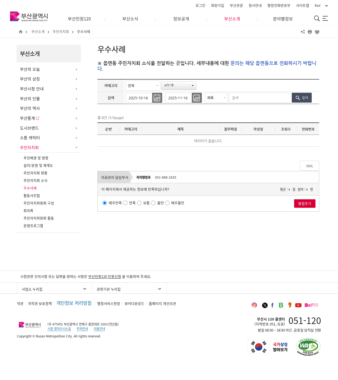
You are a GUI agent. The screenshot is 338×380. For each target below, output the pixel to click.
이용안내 (99, 328)
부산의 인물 (30, 99)
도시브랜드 (29, 128)
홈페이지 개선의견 (162, 303)
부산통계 (27, 118)
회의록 (28, 210)
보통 (146, 202)
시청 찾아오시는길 (59, 328)
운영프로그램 (33, 225)
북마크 (316, 31)
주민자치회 (61, 31)
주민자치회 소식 (35, 180)
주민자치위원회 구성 (38, 203)
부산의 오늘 (30, 69)
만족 (132, 202)
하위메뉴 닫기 (76, 147)
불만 (160, 202)
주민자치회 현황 (35, 173)
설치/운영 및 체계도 (38, 165)
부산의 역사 (30, 108)
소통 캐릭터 (30, 138)
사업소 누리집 (32, 289)
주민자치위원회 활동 (38, 218)
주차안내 (82, 328)
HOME (21, 32)
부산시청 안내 (32, 89)
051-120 (304, 320)
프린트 (309, 31)
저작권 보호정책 (40, 303)
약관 (20, 303)
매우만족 (115, 202)
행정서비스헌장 (108, 303)
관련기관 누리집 (109, 289)
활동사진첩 (31, 195)
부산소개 (38, 31)
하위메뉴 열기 (76, 69)
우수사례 (83, 31)
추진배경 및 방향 (35, 157)
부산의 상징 (30, 79)
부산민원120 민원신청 (104, 276)
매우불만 (177, 202)
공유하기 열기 (302, 31)
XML (309, 166)
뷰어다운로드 (134, 303)
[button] (178, 85)
